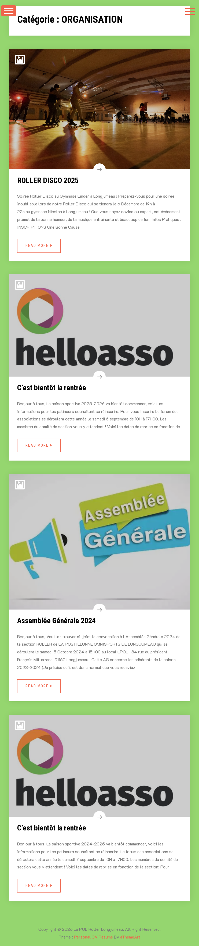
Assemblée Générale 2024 (56, 620)
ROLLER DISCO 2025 (48, 180)
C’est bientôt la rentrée (51, 387)
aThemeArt (130, 937)
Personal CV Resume (93, 937)
